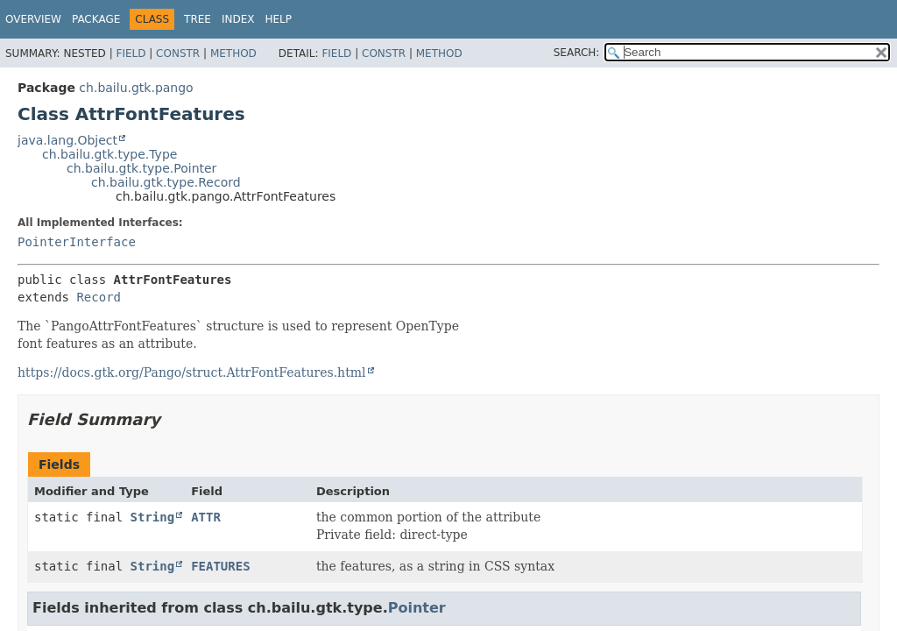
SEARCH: (577, 52)
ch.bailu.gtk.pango (136, 88)
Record (98, 297)
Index (238, 19)
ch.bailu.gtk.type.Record (166, 182)
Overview (33, 19)
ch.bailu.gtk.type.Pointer (141, 168)
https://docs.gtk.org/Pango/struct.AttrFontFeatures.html (192, 372)
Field (130, 53)
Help (279, 19)
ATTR (206, 517)
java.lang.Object (67, 140)
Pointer (417, 607)
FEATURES (220, 566)
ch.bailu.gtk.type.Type (109, 154)
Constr (178, 53)
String (153, 517)
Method (233, 53)
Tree (197, 19)
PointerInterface (77, 242)
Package (96, 19)
